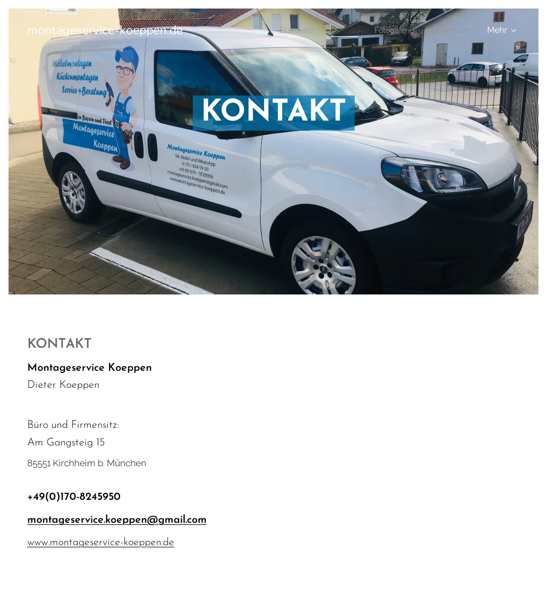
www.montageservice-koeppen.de (100, 542)
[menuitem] (283, 30)
